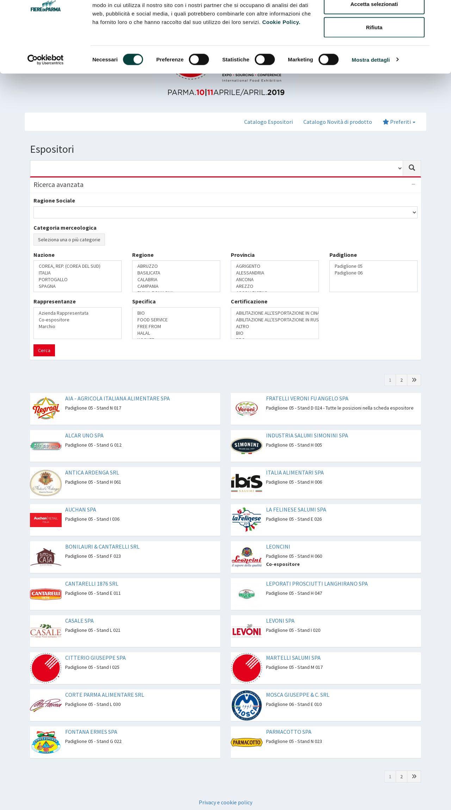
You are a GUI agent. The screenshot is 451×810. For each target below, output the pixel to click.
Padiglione (343, 254)
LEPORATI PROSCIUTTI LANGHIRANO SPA (317, 583)
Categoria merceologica (65, 227)
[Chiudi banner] (440, 10)
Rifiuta (374, 65)
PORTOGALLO (77, 279)
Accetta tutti (374, 19)
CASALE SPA (79, 620)
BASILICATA (176, 273)
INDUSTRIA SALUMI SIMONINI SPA (307, 435)
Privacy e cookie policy (225, 802)
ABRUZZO (176, 266)
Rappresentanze (54, 301)
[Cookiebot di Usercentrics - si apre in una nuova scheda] (45, 97)
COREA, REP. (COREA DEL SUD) (77, 266)
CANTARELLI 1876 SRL (91, 583)
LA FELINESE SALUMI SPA (296, 509)
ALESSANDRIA (274, 273)
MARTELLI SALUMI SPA (293, 657)
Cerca (44, 350)
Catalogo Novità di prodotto (337, 121)
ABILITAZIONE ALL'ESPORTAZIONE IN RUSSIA (274, 319)
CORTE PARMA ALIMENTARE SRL (104, 694)
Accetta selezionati (374, 42)
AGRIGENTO (274, 266)
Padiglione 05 (373, 266)
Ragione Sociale (54, 200)
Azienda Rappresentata (77, 313)
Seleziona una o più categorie (69, 239)
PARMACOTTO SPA (288, 731)
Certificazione (249, 301)
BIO (176, 313)
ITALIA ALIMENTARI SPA (295, 472)
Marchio (77, 326)
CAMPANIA (176, 286)
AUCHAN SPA (80, 509)
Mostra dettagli (371, 97)
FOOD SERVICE (176, 319)
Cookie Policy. (281, 59)
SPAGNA (77, 286)
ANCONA (274, 279)
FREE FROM (176, 326)
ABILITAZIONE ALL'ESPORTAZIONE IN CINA (274, 313)
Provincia (243, 254)
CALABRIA (176, 279)
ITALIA (77, 273)
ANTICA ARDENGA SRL (92, 472)
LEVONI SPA (280, 620)
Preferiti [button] (399, 121)
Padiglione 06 (373, 273)
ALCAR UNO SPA (84, 435)
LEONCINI (278, 546)
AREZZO (274, 286)
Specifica (144, 301)
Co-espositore (77, 319)
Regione (143, 254)
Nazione (44, 254)
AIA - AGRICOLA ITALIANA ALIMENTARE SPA (117, 398)
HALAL (176, 333)
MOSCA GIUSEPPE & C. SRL (297, 694)
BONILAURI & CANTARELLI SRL (102, 546)
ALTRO (274, 326)
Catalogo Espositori (268, 121)
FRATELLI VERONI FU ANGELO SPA (307, 398)
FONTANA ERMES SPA (91, 731)
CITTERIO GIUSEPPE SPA (95, 657)
